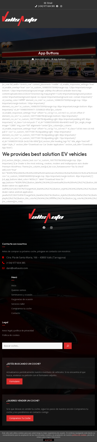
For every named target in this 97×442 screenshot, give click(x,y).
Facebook (43, 227)
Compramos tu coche (21, 308)
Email (49, 3)
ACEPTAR (48, 440)
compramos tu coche (20, 418)
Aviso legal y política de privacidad (18, 330)
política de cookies (79, 435)
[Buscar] (68, 346)
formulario (14, 381)
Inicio (13, 285)
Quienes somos (18, 290)
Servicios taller (18, 304)
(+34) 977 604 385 (45, 6)
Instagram (51, 227)
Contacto (15, 313)
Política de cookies (11, 335)
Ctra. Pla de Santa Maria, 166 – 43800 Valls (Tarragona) (36, 257)
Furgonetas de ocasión (22, 299)
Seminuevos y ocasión (21, 294)
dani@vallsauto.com (17, 268)
